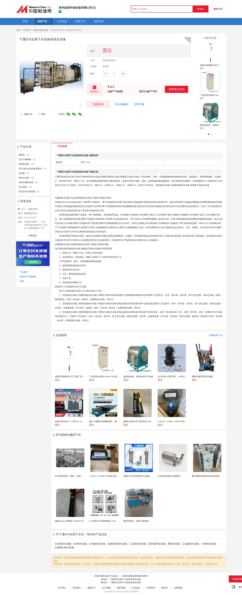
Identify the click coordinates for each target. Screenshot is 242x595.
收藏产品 (26, 114)
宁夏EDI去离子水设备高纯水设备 (125, 579)
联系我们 (77, 588)
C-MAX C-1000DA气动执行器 (103, 476)
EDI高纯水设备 (63, 543)
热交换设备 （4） (27, 164)
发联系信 (98, 104)
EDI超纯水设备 (97, 543)
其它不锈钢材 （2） (28, 159)
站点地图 (106, 588)
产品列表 (26, 30)
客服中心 (91, 588)
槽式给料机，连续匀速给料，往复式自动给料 (144, 521)
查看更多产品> (216, 335)
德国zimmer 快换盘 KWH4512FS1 (70, 521)
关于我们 (62, 588)
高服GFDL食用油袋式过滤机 (136, 476)
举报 (41, 114)
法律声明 (151, 588)
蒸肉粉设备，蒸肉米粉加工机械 (214, 125)
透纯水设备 (174, 543)
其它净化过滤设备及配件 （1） (33, 168)
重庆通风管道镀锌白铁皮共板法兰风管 (210, 476)
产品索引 (24, 272)
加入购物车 (122, 104)
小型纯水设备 (208, 543)
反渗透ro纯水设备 (64, 547)
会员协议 (136, 588)
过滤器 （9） (25, 173)
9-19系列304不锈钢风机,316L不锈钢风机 (108, 521)
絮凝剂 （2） (25, 155)
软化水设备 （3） (27, 178)
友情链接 (178, 588)
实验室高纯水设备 (117, 543)
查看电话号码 (176, 89)
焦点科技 (125, 591)
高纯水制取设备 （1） (29, 182)
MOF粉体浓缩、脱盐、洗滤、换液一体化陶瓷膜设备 (79, 476)
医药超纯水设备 (157, 543)
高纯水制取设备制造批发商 (135, 576)
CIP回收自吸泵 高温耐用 (169, 476)
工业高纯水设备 (138, 543)
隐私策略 (121, 588)
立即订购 (139, 104)
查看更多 (33, 235)
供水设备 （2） (26, 187)
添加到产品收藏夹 (28, 276)
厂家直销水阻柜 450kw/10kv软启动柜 (217, 95)
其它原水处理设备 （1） (30, 191)
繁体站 (164, 588)
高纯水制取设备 (40, 30)
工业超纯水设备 (190, 543)
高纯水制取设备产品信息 (106, 576)
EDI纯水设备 (80, 543)
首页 (18, 30)
